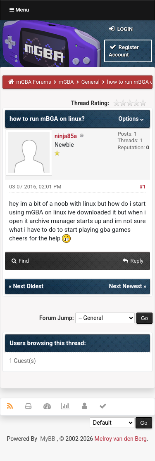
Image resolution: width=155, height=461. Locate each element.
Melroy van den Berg (121, 438)
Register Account (124, 50)
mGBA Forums (34, 82)
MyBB (47, 438)
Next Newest (125, 286)
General (90, 82)
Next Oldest (28, 286)
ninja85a (66, 136)
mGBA (66, 82)
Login (120, 28)
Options (132, 118)
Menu (19, 10)
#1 (143, 186)
